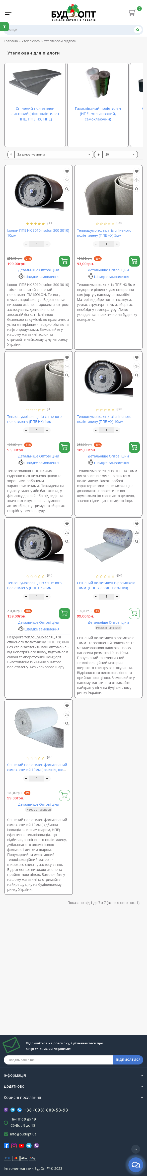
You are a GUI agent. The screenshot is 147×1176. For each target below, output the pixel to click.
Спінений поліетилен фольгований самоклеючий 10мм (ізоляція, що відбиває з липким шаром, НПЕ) (37, 769)
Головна (11, 41)
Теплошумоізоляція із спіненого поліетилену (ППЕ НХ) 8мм (34, 585)
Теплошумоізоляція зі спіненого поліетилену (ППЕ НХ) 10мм (104, 419)
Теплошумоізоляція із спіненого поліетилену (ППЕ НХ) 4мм (34, 419)
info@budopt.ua (23, 1134)
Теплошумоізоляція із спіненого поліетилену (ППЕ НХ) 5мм (104, 233)
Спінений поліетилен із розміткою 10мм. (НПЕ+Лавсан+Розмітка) (106, 585)
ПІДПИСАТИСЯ (128, 1060)
